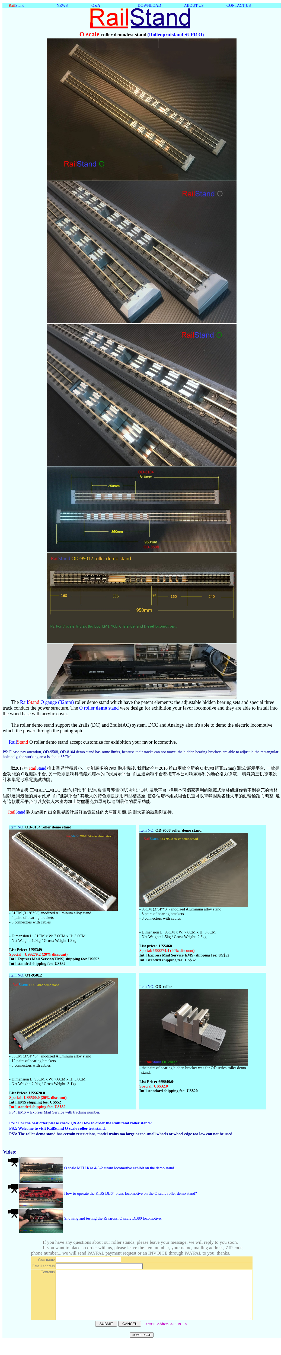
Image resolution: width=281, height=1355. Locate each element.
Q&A (95, 5)
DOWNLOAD (149, 5)
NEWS (62, 5)
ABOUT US (194, 5)
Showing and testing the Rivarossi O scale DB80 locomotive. (112, 1218)
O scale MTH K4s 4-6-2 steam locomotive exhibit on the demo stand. (119, 1168)
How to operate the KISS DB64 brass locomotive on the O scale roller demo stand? (130, 1193)
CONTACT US (238, 5)
